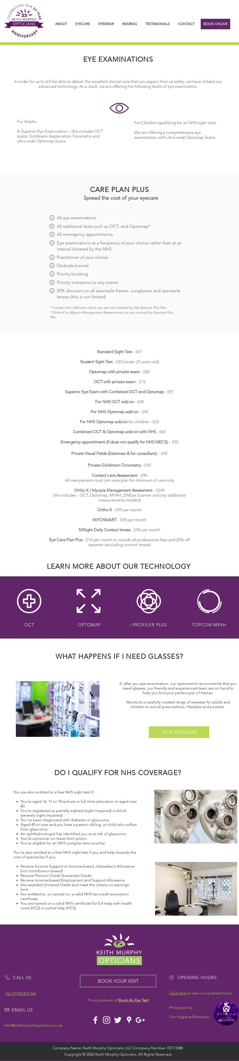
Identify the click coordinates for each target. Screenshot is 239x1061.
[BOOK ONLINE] (215, 24)
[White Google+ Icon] (140, 1020)
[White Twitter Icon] (118, 1020)
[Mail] (52, 218)
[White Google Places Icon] (129, 1020)
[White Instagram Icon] (106, 1020)
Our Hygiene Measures (189, 1016)
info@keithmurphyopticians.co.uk (33, 1025)
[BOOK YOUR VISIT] (118, 981)
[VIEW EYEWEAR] (179, 732)
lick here (179, 993)
